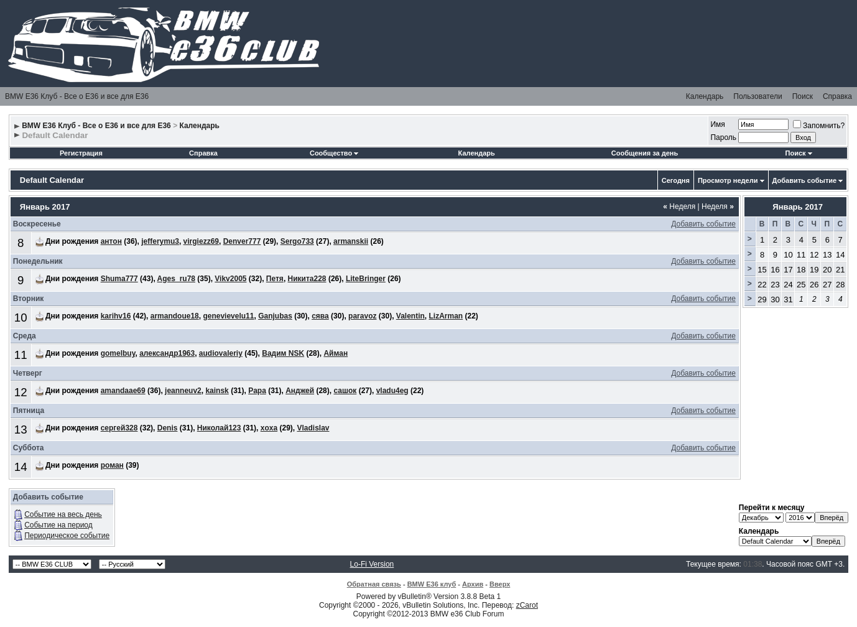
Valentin (410, 316)
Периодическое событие (66, 535)
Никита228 (307, 278)
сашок (344, 390)
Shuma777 (119, 278)
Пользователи (757, 96)
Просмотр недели (728, 180)
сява (320, 316)
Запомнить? (819, 125)
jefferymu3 (160, 241)
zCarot (527, 605)
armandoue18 (175, 316)
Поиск (802, 96)
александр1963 (167, 353)
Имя (717, 124)
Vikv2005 (230, 278)
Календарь (705, 96)
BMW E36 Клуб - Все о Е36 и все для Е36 (77, 96)
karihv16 (116, 316)
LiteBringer (366, 278)
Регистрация (81, 153)
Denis (167, 428)
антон (111, 241)
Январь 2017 (797, 206)
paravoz (362, 316)
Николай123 (219, 428)
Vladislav (313, 428)
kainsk (216, 390)
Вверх (499, 584)
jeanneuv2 (183, 390)
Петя (275, 278)
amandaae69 (123, 390)
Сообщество (334, 153)
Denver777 (242, 241)
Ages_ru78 (176, 278)
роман (112, 465)
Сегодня (676, 180)
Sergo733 (297, 241)
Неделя (679, 206)
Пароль (723, 137)
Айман (335, 353)
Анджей (299, 390)
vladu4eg (392, 390)
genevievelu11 (228, 316)
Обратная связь (374, 584)
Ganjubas (275, 316)
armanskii (350, 241)
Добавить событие (804, 180)
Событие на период (58, 525)
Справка (837, 96)
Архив (472, 584)
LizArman (446, 316)
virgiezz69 (201, 241)
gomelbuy (118, 353)
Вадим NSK (283, 353)
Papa (257, 390)
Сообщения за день (644, 153)
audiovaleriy (221, 353)
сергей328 (119, 428)
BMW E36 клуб (431, 584)
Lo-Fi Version (372, 564)
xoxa (269, 428)
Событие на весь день (63, 514)
